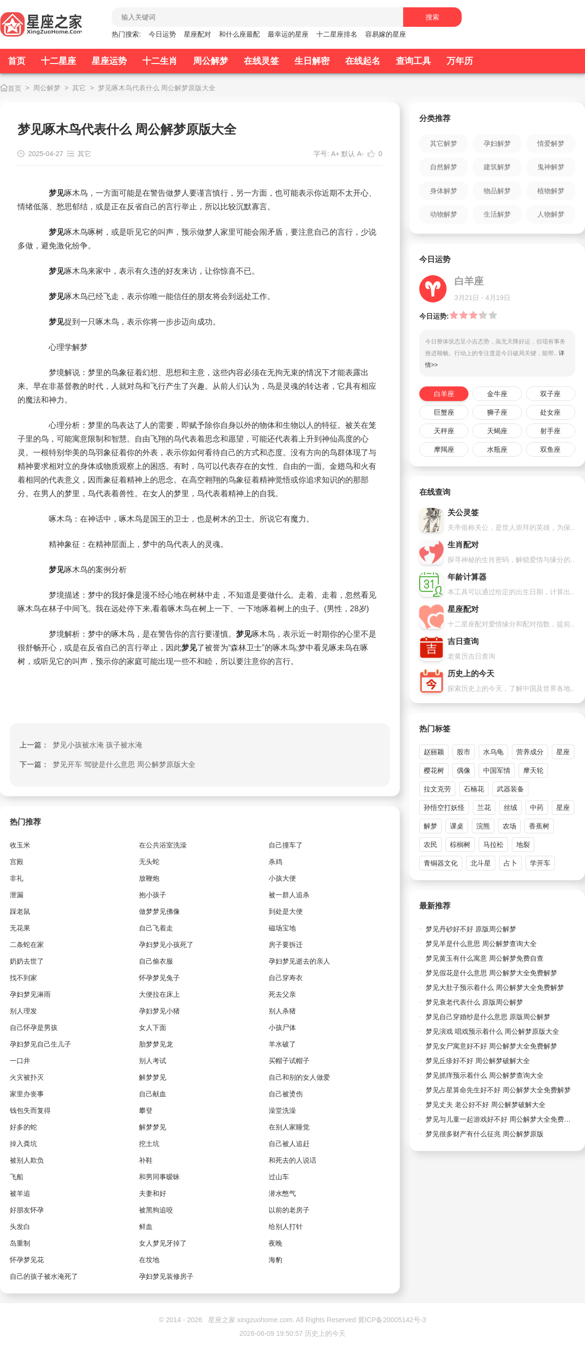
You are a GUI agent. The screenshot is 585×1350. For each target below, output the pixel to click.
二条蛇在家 (27, 944)
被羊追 (20, 1193)
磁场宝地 (282, 928)
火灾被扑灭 (27, 1077)
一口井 (20, 1061)
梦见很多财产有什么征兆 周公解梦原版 (485, 1134)
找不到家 (23, 978)
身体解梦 (443, 191)
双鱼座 (550, 449)
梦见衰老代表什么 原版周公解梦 (474, 1002)
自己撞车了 (286, 845)
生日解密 (312, 61)
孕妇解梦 (497, 143)
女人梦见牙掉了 (163, 1243)
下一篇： (107, 764)
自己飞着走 (156, 928)
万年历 (460, 61)
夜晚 (275, 1243)
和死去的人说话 (292, 1160)
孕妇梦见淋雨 (30, 994)
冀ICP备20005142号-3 (392, 1320)
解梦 (430, 826)
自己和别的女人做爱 (299, 1077)
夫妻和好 (152, 1193)
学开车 (540, 863)
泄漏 (16, 895)
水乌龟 (493, 752)
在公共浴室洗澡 (163, 845)
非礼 (16, 878)
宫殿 (16, 862)
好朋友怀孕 (27, 1210)
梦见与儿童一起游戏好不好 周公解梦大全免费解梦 (500, 1119)
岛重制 (20, 1243)
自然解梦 (443, 167)
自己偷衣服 (156, 961)
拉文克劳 (437, 789)
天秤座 (444, 431)
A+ (335, 154)
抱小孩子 (152, 895)
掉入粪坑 (23, 1144)
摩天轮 (533, 770)
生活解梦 (497, 214)
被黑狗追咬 (156, 1210)
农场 (509, 826)
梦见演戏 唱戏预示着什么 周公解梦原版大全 (492, 1031)
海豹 (275, 1260)
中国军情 (496, 770)
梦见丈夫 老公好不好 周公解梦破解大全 (486, 1104)
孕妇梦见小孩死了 (166, 944)
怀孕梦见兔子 (159, 978)
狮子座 (497, 412)
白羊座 (444, 394)
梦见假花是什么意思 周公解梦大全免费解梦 (491, 973)
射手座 (550, 431)
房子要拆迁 (286, 944)
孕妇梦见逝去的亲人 (299, 961)
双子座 (550, 394)
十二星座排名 (336, 34)
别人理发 (23, 1011)
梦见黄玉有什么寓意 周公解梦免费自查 (485, 958)
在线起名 (362, 61)
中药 (537, 807)
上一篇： (81, 745)
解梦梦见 (152, 1077)
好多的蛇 (23, 1127)
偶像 (463, 770)
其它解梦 (443, 143)
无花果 (20, 928)
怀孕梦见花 (27, 1260)
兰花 (484, 807)
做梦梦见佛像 (159, 911)
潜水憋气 (282, 1193)
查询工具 (413, 61)
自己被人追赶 (289, 1144)
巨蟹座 (444, 412)
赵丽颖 (434, 752)
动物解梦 (443, 214)
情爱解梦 (551, 143)
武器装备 (510, 789)
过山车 (279, 1177)
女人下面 (152, 1027)
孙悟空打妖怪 (444, 807)
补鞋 (146, 1160)
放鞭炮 (149, 878)
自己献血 (152, 1094)
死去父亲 (282, 994)
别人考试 (152, 1061)
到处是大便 (286, 911)
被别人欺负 (27, 1160)
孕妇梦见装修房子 (166, 1276)
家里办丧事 (27, 1094)
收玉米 (20, 845)
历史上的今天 (325, 1333)
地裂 (523, 844)
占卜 (510, 863)
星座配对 (197, 34)
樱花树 (434, 770)
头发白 (20, 1226)
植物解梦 (551, 191)
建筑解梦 (497, 167)
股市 (463, 752)
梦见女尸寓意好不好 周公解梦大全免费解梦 (491, 1046)
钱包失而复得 (30, 1110)
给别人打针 (286, 1226)
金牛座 (497, 394)
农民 (430, 844)
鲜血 (146, 1226)
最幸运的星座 (288, 34)
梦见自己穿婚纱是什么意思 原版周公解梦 (488, 1017)
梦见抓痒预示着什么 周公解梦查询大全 (485, 1075)
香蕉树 (539, 826)
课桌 (457, 826)
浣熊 (483, 826)
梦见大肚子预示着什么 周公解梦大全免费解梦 (495, 987)
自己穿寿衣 (286, 978)
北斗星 (480, 863)
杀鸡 (275, 862)
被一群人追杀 (289, 895)
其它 (79, 88)
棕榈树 (460, 844)
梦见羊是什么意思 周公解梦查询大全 (481, 943)
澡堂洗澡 (282, 1110)
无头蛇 (149, 862)
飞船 (16, 1177)
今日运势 (162, 34)
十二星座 (58, 61)
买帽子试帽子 (289, 1061)
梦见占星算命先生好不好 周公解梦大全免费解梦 (498, 1090)
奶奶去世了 (27, 961)
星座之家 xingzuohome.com (250, 1320)
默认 (348, 154)
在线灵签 (261, 61)
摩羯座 (444, 449)
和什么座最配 (239, 34)
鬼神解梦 (551, 167)
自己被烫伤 (286, 1094)
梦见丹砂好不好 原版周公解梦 (471, 929)
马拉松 (493, 844)
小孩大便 (282, 878)
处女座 (550, 412)
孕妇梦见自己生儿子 (40, 1044)
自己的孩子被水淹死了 (44, 1276)
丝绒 (510, 807)
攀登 (146, 1110)
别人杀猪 (282, 1011)
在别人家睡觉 (289, 1127)
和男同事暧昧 (159, 1177)
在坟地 (149, 1260)
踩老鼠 (20, 911)
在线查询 (434, 492)
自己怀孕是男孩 (34, 1027)
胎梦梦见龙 (156, 1044)
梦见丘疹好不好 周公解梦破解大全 (478, 1061)
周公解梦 (210, 61)
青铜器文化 (441, 863)
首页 (16, 61)
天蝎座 (497, 431)
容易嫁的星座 (385, 34)
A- (360, 154)
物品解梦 (497, 191)
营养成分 (530, 752)
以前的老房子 (289, 1210)
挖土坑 (149, 1144)
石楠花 (474, 789)
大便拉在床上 (159, 994)
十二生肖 (159, 61)
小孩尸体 (282, 1027)
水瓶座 (497, 449)
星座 (563, 752)
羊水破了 (282, 1044)
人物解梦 (551, 214)
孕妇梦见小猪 (159, 1011)
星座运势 (109, 61)
